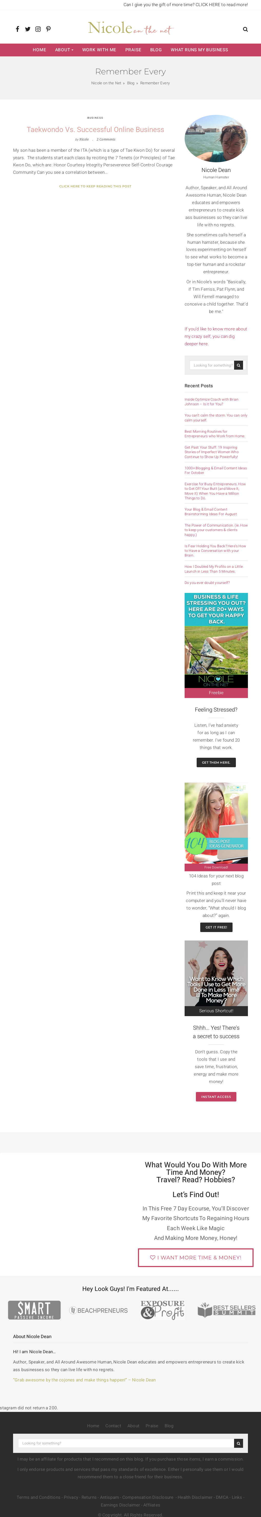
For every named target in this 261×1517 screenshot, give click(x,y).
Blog (156, 50)
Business (95, 118)
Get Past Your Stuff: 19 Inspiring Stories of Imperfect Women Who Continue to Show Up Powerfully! (212, 452)
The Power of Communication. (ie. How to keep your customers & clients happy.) (216, 530)
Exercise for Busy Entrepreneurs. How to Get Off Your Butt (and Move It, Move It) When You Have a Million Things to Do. (215, 491)
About (62, 50)
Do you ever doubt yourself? (207, 583)
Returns (89, 1497)
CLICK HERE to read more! (222, 5)
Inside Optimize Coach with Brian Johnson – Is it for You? (211, 402)
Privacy (71, 1497)
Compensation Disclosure (148, 1497)
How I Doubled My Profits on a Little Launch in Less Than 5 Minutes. (214, 569)
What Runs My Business (199, 50)
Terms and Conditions (39, 1497)
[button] (245, 30)
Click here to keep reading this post (95, 186)
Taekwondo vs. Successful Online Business (95, 130)
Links (237, 1497)
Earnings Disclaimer (120, 1505)
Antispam (109, 1497)
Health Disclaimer (195, 1497)
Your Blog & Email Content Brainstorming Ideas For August (211, 512)
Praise (133, 50)
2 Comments (106, 139)
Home (39, 50)
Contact (113, 1426)
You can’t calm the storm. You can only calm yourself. (216, 417)
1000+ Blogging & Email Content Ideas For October (216, 470)
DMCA (222, 1497)
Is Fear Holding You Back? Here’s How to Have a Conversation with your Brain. (215, 551)
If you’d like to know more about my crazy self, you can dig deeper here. (216, 336)
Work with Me (99, 50)
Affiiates (151, 1505)
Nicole (84, 139)
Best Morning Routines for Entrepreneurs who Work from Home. (215, 434)
